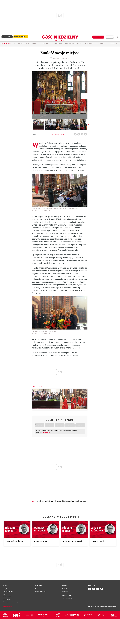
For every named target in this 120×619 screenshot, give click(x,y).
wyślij (85, 133)
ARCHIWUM (58, 44)
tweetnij (82, 133)
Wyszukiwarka (116, 37)
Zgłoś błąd (7, 606)
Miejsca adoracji (32, 44)
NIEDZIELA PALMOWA (80, 501)
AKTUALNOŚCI (18, 44)
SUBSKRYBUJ (98, 37)
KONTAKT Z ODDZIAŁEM (73, 44)
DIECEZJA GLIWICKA (60, 501)
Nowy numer (6, 44)
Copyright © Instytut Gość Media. (96, 606)
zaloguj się (109, 37)
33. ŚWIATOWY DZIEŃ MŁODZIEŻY (45, 501)
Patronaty (89, 44)
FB (79, 133)
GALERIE (46, 44)
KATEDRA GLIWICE (70, 501)
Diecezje (101, 44)
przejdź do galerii (60, 58)
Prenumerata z (20, 37)
